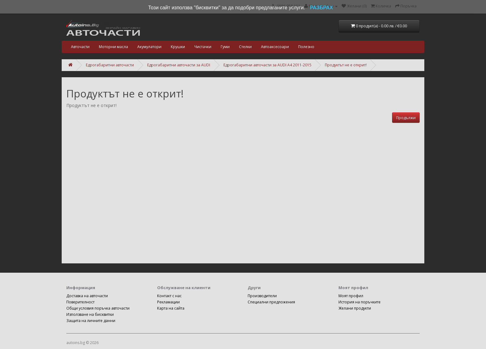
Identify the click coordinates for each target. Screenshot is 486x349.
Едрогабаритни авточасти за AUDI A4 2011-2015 (267, 65)
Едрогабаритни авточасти (110, 65)
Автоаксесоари (275, 46)
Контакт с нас (169, 295)
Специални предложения (271, 302)
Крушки (178, 46)
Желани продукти (354, 308)
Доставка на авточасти (87, 295)
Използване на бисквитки (90, 314)
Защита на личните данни (90, 320)
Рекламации (168, 302)
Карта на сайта (170, 308)
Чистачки (202, 46)
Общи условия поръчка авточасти (98, 308)
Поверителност (80, 302)
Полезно (306, 46)
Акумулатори (149, 46)
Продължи (406, 117)
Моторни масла (113, 46)
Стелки (245, 46)
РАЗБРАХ (321, 7)
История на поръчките (359, 302)
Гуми (225, 46)
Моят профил (350, 295)
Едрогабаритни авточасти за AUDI (178, 65)
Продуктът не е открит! (346, 65)
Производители (262, 295)
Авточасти (80, 46)
